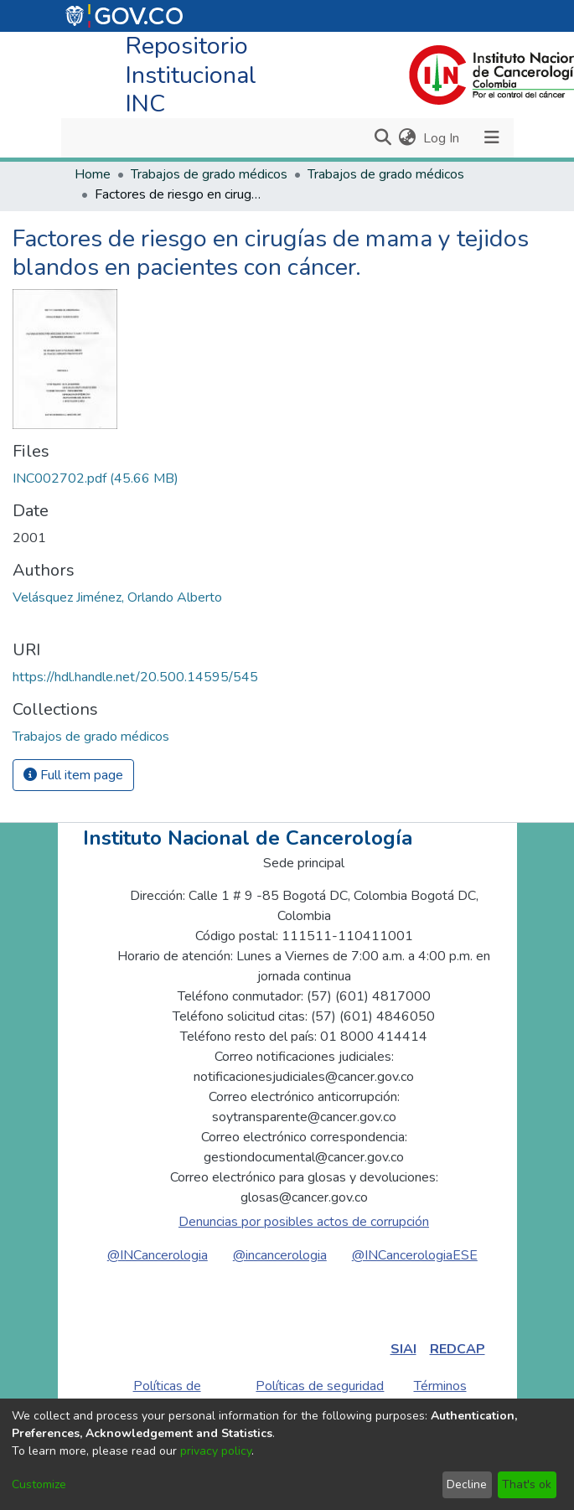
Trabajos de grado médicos (209, 174)
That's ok (526, 1484)
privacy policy (215, 1451)
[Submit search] (383, 138)
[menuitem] (407, 138)
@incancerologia (280, 1255)
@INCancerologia (157, 1255)
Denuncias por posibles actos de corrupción (303, 1222)
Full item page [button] (73, 775)
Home (93, 174)
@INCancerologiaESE (415, 1255)
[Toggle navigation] (492, 138)
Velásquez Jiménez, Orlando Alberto (117, 597)
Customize (39, 1484)
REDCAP (457, 1349)
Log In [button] (442, 138)
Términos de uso (440, 1396)
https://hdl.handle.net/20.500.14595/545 (135, 677)
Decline (467, 1484)
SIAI (403, 1349)
